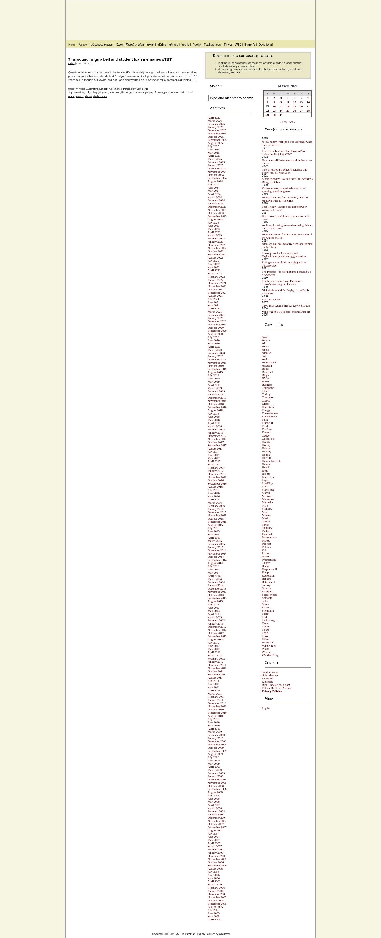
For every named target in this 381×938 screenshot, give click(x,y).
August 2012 (215, 639)
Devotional (265, 44)
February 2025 (216, 162)
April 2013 (214, 614)
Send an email (270, 672)
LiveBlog (267, 483)
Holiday (266, 451)
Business (267, 384)
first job (125, 92)
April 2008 (214, 804)
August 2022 (215, 257)
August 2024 (215, 181)
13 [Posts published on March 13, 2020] (301, 102)
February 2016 (216, 505)
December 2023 (217, 206)
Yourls (185, 44)
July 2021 (213, 298)
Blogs (265, 375)
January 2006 (215, 890)
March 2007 (215, 846)
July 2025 (213, 146)
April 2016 (214, 499)
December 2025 (217, 130)
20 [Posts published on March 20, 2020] (301, 106)
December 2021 (217, 283)
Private (266, 556)
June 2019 (214, 378)
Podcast (266, 543)
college (94, 92)
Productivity (269, 559)
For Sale (267, 429)
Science (266, 588)
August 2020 (215, 333)
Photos (266, 540)
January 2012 (215, 661)
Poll (264, 550)
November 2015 (217, 515)
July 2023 (213, 222)
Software (267, 597)
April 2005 (214, 919)
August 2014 (215, 563)
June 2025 (214, 149)
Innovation (268, 476)
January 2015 (215, 547)
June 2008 (214, 798)
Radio (265, 566)
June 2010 (214, 722)
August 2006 (215, 868)
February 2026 (216, 123)
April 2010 (214, 728)
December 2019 (217, 359)
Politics (266, 546)
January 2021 (215, 318)
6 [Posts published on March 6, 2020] (301, 97)
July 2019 (213, 375)
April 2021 (214, 308)
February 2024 (216, 200)
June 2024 (214, 187)
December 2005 (217, 894)
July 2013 (213, 604)
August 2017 (215, 448)
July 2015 (213, 528)
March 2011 (215, 693)
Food (265, 425)
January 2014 (215, 585)
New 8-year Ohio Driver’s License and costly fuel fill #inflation (284, 171)
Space (265, 604)
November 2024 (217, 171)
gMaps (173, 44)
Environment (269, 416)
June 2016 (214, 493)
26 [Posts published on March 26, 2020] (294, 110)
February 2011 (216, 696)
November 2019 (217, 362)
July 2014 (213, 566)
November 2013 (217, 591)
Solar (265, 601)
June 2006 (214, 874)
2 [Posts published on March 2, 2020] (274, 97)
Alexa (265, 346)
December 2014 (217, 550)
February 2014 (216, 582)
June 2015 (214, 531)
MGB (265, 505)
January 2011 (215, 699)
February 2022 (216, 276)
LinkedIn (267, 681)
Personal (128, 89)
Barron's (249, 44)
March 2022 (215, 273)
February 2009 (216, 773)
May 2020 (214, 343)
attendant (79, 92)
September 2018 (217, 407)
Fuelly (197, 44)
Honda (266, 454)
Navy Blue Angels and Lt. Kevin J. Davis (286, 305)
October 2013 (216, 594)
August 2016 (215, 486)
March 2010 (215, 731)
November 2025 (217, 133)
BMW (265, 378)
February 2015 (216, 544)
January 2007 (215, 852)
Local (265, 486)
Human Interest (271, 461)
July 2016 (213, 489)
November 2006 (217, 859)
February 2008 (216, 811)
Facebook (267, 678)
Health (266, 441)
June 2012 (214, 645)
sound (71, 96)
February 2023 (216, 238)
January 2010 (215, 738)
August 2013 (215, 601)
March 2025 (215, 158)
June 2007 (214, 836)
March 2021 (215, 311)
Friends (266, 432)
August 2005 (215, 906)
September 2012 (217, 636)
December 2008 (217, 779)
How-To (267, 457)
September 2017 (217, 445)
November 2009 (217, 744)
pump (160, 92)
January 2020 (215, 356)
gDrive (161, 44)
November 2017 (217, 438)
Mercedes (267, 502)
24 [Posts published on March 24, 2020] (281, 110)
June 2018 (214, 416)
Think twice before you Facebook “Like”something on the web (281, 282)
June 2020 (214, 340)
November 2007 (217, 820)
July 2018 (213, 413)
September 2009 (217, 750)
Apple (265, 349)
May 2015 (214, 534)
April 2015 (214, 537)
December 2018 (217, 397)
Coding (266, 394)
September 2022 (217, 254)
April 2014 (214, 575)
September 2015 (217, 521)
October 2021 (216, 289)
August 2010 (215, 715)
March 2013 (215, 617)
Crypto (266, 400)
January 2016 (215, 509)
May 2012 (214, 649)
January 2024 (215, 203)
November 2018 (217, 400)
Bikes (265, 368)
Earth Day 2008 (271, 299)
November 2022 (217, 248)
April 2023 (214, 232)
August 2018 (215, 410)
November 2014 (217, 553)
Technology (269, 620)
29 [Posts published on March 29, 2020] (267, 114)
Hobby (266, 448)
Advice (266, 340)
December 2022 (217, 244)
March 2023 (215, 235)
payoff (152, 92)
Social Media (269, 594)
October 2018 (216, 403)
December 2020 (217, 321)
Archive (266, 352)
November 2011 (217, 668)
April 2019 (214, 384)
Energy (266, 410)
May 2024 (214, 190)
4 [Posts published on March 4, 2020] (288, 97)
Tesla (265, 623)
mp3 (145, 92)
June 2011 (214, 684)
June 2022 (214, 263)
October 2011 (216, 671)
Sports (265, 607)
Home (71, 44)
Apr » (292, 121)
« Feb (283, 121)
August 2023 (215, 219)
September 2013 (217, 598)
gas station (136, 92)
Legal (265, 480)
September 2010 (217, 712)
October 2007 (216, 824)
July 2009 (213, 757)
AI (263, 343)
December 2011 (217, 664)
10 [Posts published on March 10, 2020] (281, 102)
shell (190, 92)
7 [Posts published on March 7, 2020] (308, 97)
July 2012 (213, 642)
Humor (266, 464)
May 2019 (214, 381)
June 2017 (214, 454)
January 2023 (215, 241)
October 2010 (216, 709)
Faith (265, 419)
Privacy (266, 553)
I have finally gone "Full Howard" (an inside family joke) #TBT (284, 152)
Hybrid (266, 467)
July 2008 (213, 795)
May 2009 (214, 763)
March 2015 (215, 540)
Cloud (265, 390)
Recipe (266, 572)
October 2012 (216, 633)
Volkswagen (269, 645)
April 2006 (214, 881)
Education (104, 89)
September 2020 (217, 330)
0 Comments (141, 89)
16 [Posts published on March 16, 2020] (274, 106)
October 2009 (216, 747)
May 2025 (214, 152)
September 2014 (217, 559)
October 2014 (216, 556)
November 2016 (217, 477)
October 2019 (216, 365)
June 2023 (214, 225)
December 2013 (217, 588)
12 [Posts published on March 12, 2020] (294, 102)
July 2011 (213, 680)
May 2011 (214, 687)
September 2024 (217, 178)
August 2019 (215, 372)
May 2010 (214, 725)
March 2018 (215, 426)
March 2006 (215, 884)
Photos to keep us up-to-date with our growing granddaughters (284, 189)
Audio (82, 89)
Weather (266, 651)
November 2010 (217, 706)
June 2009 (214, 760)
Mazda (266, 492)
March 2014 (215, 579)
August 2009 (215, 754)
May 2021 (214, 305)
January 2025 (215, 165)
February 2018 (216, 429)
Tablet (265, 613)
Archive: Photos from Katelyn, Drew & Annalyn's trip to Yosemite (285, 199)
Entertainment (270, 413)
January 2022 (215, 279)
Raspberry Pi (269, 569)
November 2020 (217, 324)
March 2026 (215, 120)
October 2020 (216, 327)
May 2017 (214, 458)
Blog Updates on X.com (276, 684)
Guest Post (268, 438)
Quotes (266, 562)
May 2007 (214, 839)
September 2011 (217, 674)
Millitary (267, 508)
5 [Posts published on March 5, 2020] (294, 97)
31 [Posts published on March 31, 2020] (281, 114)
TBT (264, 616)
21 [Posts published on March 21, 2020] (308, 106)
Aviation (267, 365)
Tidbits (266, 626)
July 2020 (213, 337)
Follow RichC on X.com (276, 688)
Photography (269, 537)
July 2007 (213, 833)
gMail (150, 44)
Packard (266, 531)
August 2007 (215, 830)
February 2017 (216, 467)
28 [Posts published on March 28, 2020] (308, 110)
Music (265, 518)
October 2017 (216, 442)
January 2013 (215, 623)
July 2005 (213, 909)
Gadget (266, 435)
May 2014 (214, 572)
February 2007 (216, 849)
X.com (120, 44)
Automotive (92, 89)
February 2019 (216, 391)
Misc (265, 511)
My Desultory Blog (264, 17)
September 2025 (217, 139)
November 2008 (217, 782)
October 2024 (216, 174)
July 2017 (213, 451)
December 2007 (217, 817)
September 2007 (217, 827)
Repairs (266, 578)
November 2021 (217, 286)
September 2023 (217, 216)
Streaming (268, 610)
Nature (266, 521)
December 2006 (217, 855)
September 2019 (217, 368)
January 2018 (215, 432)
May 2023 (214, 228)
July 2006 (213, 871)
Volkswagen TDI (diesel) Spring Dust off (286, 311)
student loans (100, 96)
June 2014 (214, 569)
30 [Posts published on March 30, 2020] (274, 114)
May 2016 (214, 496)
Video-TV (268, 642)
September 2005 (217, 903)
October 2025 (216, 136)
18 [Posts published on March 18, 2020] (287, 106)
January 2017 (215, 470)
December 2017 (217, 435)
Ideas (265, 470)
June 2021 (214, 302)
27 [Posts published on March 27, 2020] (301, 110)
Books (265, 381)
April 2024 (214, 193)
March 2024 (215, 197)
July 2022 (213, 260)
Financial (267, 422)
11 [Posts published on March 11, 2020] (287, 102)
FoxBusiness (212, 44)
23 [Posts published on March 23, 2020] (274, 110)
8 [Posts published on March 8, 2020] (267, 102)
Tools (265, 632)
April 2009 (214, 766)
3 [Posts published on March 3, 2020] (281, 97)
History (266, 445)
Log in (266, 708)
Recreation (268, 575)
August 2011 (215, 677)
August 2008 (215, 792)
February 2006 (216, 887)
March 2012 (215, 655)
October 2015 (216, 518)
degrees (103, 92)
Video (265, 639)
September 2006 (217, 865)
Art (264, 355)
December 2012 (217, 626)
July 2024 (213, 184)
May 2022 (214, 267)
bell (87, 92)
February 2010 (216, 734)
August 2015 (215, 524)
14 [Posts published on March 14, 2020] (308, 102)
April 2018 (214, 423)
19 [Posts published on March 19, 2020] (294, 106)
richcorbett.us (270, 675)
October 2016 (216, 480)
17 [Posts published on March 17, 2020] (281, 106)
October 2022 (216, 251)
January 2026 (215, 127)
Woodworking (270, 655)
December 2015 (217, 512)
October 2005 (216, 900)
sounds (80, 96)
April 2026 (214, 117)
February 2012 (216, 658)
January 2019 (215, 394)
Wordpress (224, 934)
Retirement (268, 581)
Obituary (267, 527)
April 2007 (214, 843)
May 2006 (214, 878)
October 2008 (216, 785)
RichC (130, 44)
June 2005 (214, 913)
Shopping (267, 591)
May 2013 (214, 610)
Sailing (266, 585)
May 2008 (214, 801)
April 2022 (214, 270)
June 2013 (214, 607)
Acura (265, 336)
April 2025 (214, 155)
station (88, 96)
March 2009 (215, 769)
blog (141, 44)
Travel (265, 636)
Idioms (266, 473)
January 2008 (215, 814)
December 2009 (217, 741)
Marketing (268, 489)
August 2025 (215, 143)
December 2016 (217, 473)
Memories (116, 89)
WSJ (238, 44)
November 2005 (217, 897)
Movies (266, 515)
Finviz (228, 44)
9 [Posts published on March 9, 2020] (274, 102)
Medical (266, 496)
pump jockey (171, 92)
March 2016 (215, 502)
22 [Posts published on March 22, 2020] (267, 110)
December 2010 (217, 703)
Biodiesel (267, 371)
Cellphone (268, 387)
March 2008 (215, 808)
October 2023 (216, 213)
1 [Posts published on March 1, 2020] (267, 97)
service (183, 92)
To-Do (266, 629)
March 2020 (215, 349)
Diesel (265, 403)
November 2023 (217, 209)
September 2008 (217, 789)
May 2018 (214, 419)
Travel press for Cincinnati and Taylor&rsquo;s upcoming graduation (284, 254)
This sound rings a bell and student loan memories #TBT (120, 59)
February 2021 (216, 314)
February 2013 (216, 620)
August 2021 (215, 295)
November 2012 (217, 629)
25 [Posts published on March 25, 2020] (287, 110)
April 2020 (214, 346)
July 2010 (213, 719)
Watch (265, 648)
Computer (268, 397)
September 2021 (217, 292)
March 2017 (215, 464)
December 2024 (217, 168)
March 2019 (215, 388)
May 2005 (214, 916)
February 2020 (216, 353)
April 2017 (214, 461)
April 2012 (214, 652)
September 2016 (217, 483)
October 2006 (216, 862)
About (83, 44)
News (265, 524)
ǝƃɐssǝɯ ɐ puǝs (102, 44)
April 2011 (214, 690)
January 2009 (215, 776)
